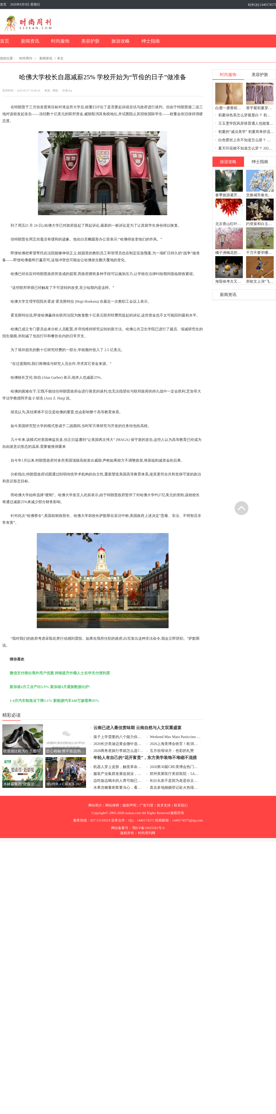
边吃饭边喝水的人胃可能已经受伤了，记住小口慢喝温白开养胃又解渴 (118, 781)
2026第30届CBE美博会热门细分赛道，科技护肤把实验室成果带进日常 (175, 767)
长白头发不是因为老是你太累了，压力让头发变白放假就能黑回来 (175, 781)
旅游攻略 (120, 41)
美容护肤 (90, 41)
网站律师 (112, 805)
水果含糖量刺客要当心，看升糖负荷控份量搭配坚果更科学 (118, 787)
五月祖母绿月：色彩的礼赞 (172, 751)
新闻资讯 (30, 41)
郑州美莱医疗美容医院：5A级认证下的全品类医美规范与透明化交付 (175, 774)
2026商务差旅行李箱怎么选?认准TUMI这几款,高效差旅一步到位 (118, 751)
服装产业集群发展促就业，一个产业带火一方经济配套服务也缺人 (118, 774)
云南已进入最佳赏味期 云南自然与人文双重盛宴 (137, 727)
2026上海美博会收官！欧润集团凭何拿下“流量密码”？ (175, 744)
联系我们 (181, 805)
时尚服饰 (60, 41)
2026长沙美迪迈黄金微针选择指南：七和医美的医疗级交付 (118, 744)
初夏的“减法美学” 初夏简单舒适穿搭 (246, 132)
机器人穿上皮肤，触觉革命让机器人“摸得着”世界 (118, 767)
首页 (3, 4)
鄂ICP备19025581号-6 (148, 828)
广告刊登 (146, 805)
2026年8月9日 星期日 (25, 4)
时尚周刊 (25, 58)
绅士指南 (150, 41)
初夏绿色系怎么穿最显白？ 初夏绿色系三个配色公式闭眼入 (246, 115)
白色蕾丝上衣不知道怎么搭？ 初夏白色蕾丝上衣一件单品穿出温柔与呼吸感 (246, 140)
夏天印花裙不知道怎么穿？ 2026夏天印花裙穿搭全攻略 (246, 148)
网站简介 (95, 805)
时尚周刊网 (146, 833)
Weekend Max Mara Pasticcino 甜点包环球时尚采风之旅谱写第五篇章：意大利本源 (175, 737)
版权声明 (129, 805)
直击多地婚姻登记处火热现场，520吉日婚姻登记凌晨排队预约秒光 (175, 787)
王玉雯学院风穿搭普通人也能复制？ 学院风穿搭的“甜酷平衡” (246, 123)
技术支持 (164, 805)
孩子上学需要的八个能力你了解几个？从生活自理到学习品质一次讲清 (118, 737)
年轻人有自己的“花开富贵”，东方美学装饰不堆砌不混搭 (145, 757)
